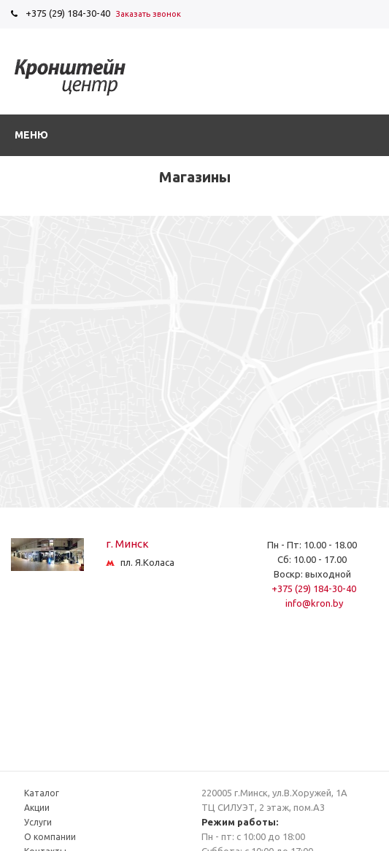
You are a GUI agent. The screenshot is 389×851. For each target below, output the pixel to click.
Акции (37, 807)
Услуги (38, 822)
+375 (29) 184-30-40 (68, 13)
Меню (31, 135)
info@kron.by (314, 603)
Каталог (41, 793)
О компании (50, 837)
